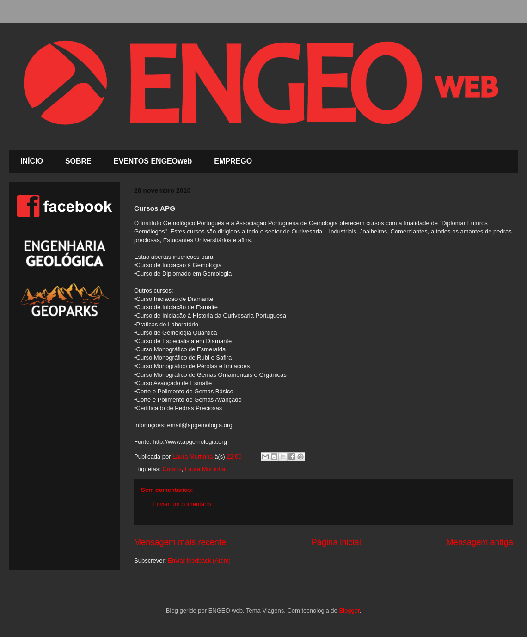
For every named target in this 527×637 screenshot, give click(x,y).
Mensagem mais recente (180, 542)
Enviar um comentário (182, 504)
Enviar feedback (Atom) (199, 560)
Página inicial (336, 542)
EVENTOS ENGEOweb (153, 161)
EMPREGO (233, 161)
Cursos (171, 469)
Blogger (349, 610)
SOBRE (78, 161)
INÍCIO (31, 161)
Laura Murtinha (205, 469)
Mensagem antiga (479, 542)
